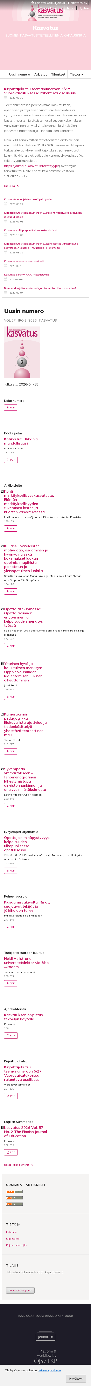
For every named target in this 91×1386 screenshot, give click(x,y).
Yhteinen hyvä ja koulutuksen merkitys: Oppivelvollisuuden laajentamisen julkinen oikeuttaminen (23, 671)
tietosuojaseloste (49, 1370)
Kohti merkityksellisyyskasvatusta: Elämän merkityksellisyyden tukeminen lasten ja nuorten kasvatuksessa (29, 501)
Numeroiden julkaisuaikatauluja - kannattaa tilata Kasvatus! (40, 288)
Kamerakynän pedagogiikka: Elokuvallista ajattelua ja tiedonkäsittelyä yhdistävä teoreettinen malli (25, 724)
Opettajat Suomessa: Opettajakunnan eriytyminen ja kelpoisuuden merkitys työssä (23, 617)
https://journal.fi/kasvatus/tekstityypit (31, 166)
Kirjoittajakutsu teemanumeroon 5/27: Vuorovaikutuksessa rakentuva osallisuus (40, 90)
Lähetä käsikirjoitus (48, 3)
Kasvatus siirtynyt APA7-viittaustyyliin (26, 274)
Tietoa (75, 74)
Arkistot (40, 74)
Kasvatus (45, 28)
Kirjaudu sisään (50, 8)
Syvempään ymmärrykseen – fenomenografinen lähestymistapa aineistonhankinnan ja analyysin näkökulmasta (25, 779)
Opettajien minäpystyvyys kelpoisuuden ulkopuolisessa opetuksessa (27, 843)
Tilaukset (58, 74)
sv (73, 8)
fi (68, 8)
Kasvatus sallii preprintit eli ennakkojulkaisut (30, 230)
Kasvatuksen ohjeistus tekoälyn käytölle (28, 199)
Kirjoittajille (13, 1238)
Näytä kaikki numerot (16, 1164)
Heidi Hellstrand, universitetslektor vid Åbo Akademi (26, 962)
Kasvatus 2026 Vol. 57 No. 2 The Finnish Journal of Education (25, 1131)
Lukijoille (11, 1231)
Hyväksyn (76, 1378)
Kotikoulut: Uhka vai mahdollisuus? (21, 441)
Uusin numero (19, 74)
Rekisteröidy (78, 3)
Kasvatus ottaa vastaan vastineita (25, 261)
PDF (9, 407)
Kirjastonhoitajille (16, 1245)
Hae (84, 8)
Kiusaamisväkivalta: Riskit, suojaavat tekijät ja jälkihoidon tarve (27, 906)
